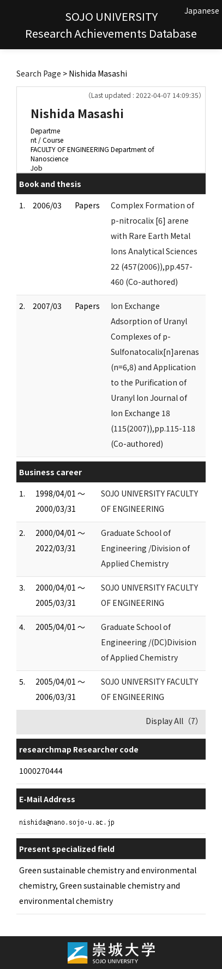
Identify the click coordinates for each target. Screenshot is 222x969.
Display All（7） (174, 720)
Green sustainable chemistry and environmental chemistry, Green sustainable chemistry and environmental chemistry (107, 885)
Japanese (201, 10)
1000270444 (41, 770)
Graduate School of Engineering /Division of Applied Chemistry (145, 548)
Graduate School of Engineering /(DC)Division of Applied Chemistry (148, 642)
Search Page (38, 73)
